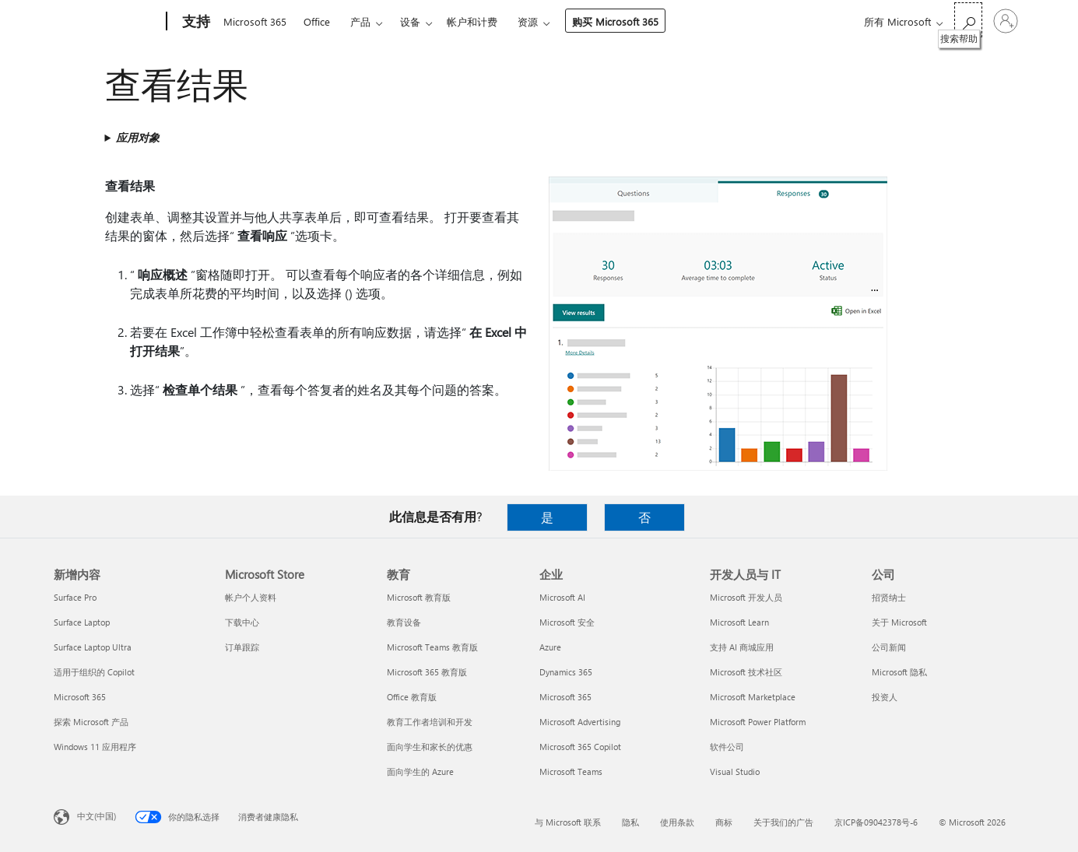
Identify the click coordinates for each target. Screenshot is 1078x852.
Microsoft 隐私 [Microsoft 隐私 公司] (899, 672)
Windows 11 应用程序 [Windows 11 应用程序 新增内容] (95, 746)
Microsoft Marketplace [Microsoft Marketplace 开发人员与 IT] (752, 697)
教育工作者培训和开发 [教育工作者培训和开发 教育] (429, 722)
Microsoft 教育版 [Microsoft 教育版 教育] (419, 597)
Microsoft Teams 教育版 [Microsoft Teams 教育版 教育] (432, 647)
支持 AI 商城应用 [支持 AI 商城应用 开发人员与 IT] (742, 647)
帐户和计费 (472, 21)
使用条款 (677, 822)
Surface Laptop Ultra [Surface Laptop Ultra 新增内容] (93, 647)
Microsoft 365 (254, 21)
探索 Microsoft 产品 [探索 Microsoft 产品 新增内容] (91, 722)
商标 (723, 822)
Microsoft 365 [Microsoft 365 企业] (565, 697)
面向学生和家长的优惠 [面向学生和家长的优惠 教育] (429, 746)
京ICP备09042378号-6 (876, 822)
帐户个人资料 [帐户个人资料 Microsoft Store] (250, 597)
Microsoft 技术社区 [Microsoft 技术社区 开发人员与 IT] (746, 672)
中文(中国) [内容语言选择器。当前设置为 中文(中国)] (96, 816)
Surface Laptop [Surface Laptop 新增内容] (82, 622)
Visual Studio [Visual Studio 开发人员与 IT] (735, 771)
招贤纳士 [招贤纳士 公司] (889, 597)
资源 (528, 21)
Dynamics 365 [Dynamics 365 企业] (565, 672)
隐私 (630, 822)
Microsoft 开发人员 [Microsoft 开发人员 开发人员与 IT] (746, 597)
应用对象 (138, 137)
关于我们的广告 (783, 822)
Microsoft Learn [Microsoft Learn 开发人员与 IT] (739, 622)
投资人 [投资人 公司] (884, 697)
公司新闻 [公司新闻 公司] (889, 647)
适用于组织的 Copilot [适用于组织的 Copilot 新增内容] (94, 672)
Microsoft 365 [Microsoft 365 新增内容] (80, 697)
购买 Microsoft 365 (615, 21)
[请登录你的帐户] (1005, 21)
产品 (360, 21)
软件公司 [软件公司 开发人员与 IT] (727, 746)
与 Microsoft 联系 (568, 822)
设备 (410, 21)
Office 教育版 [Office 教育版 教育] (412, 697)
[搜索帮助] (968, 19)
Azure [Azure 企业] (550, 647)
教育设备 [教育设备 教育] (404, 622)
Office (317, 21)
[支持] (194, 22)
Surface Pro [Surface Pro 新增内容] (75, 597)
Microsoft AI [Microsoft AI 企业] (562, 597)
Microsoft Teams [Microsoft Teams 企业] (570, 771)
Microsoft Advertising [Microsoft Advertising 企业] (579, 722)
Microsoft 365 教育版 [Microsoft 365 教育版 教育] (427, 672)
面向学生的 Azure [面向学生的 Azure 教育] (420, 771)
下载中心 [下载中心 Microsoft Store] (242, 622)
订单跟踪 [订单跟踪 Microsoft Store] (242, 647)
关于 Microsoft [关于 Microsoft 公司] (899, 622)
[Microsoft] (107, 22)
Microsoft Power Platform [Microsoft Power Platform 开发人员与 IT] (758, 722)
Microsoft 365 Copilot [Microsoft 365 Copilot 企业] (580, 746)
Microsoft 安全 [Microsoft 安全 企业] (567, 622)
